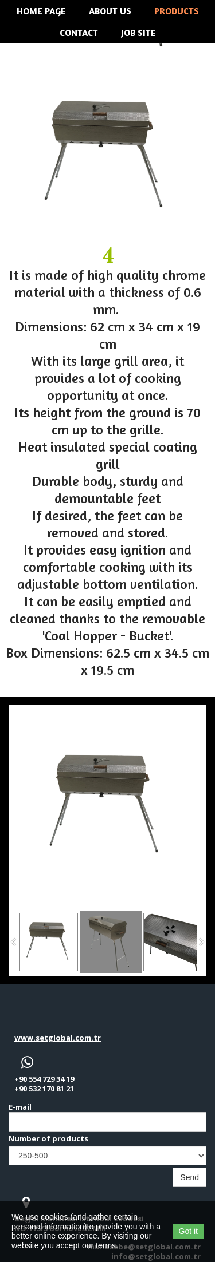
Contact (79, 32)
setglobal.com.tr (68, 1037)
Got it (188, 1231)
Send (189, 1177)
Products (176, 11)
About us (110, 11)
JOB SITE (138, 32)
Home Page (41, 11)
